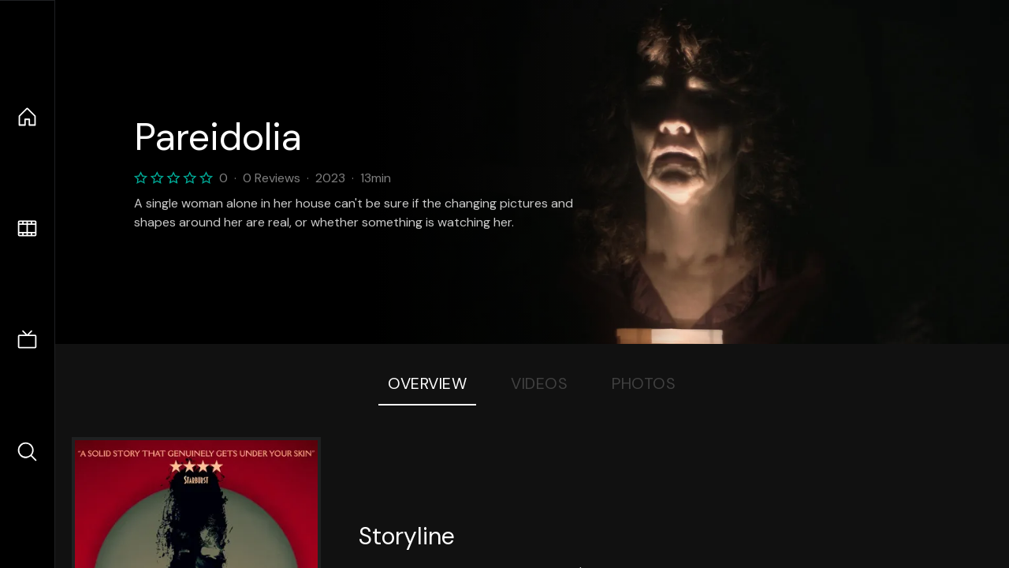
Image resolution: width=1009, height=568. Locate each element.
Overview (427, 383)
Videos (539, 383)
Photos (644, 383)
